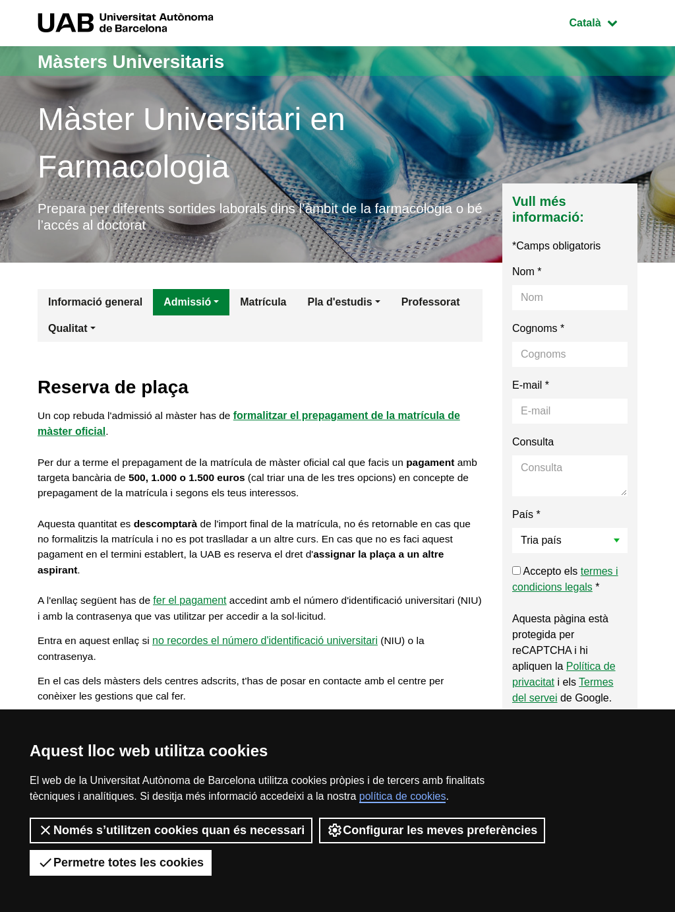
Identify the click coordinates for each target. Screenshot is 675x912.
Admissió (187, 304)
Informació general (95, 304)
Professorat (430, 304)
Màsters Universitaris (138, 61)
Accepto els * (565, 581)
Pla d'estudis (340, 304)
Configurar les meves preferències (432, 830)
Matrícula (263, 304)
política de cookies (402, 796)
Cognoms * (538, 331)
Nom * (526, 274)
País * (526, 517)
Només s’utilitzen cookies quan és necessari (171, 830)
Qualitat (68, 331)
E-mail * (530, 387)
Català (603, 21)
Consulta (533, 444)
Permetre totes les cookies (121, 862)
